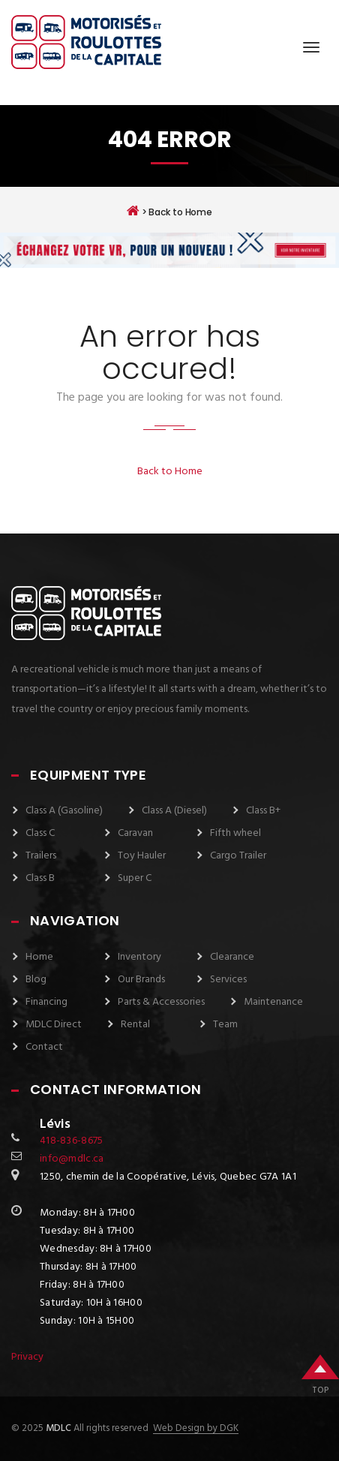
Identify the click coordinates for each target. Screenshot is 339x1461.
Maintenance (273, 1002)
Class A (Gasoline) (64, 810)
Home (39, 957)
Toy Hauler (142, 855)
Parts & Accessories (161, 1002)
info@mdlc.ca (72, 1159)
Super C (135, 878)
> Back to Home (169, 211)
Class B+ (263, 810)
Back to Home (169, 471)
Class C (40, 833)
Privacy (27, 1357)
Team (225, 1024)
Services (228, 979)
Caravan (135, 833)
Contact (44, 1047)
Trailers (41, 855)
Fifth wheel (235, 833)
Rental (135, 1024)
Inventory (139, 957)
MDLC (57, 1428)
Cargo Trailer (238, 855)
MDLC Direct (54, 1024)
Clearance (232, 957)
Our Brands (141, 979)
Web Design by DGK (195, 1428)
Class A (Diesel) (174, 810)
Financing (47, 1002)
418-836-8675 (71, 1141)
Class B (40, 878)
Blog (36, 979)
